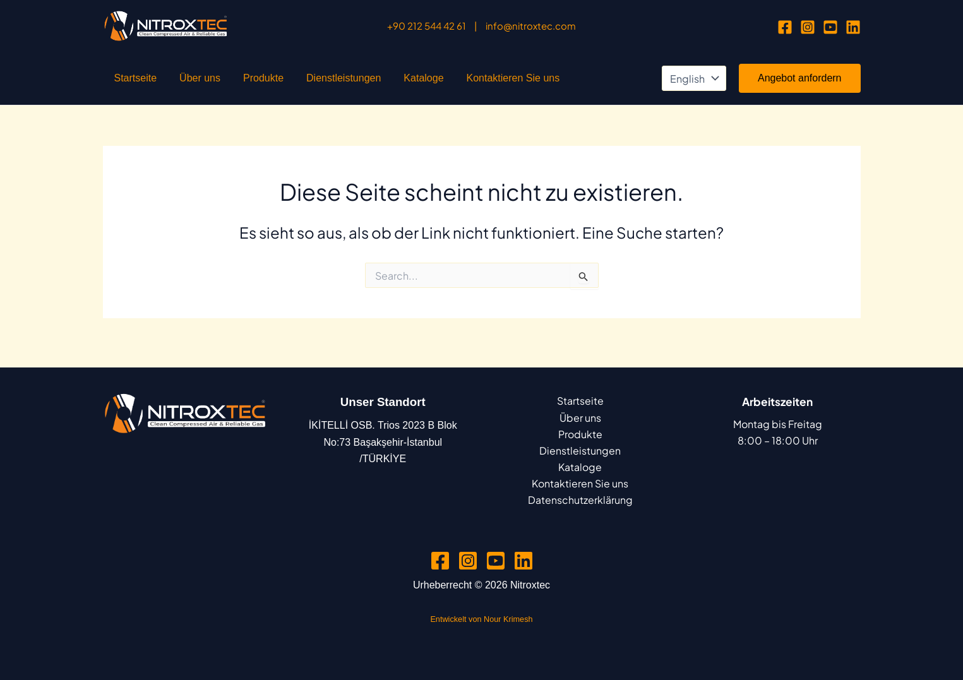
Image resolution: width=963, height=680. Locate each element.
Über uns (180, 82)
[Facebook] (785, 27)
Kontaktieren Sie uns (444, 82)
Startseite (129, 82)
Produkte (232, 82)
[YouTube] (830, 27)
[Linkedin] (853, 27)
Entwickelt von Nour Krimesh (482, 619)
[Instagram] (807, 27)
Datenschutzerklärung (580, 500)
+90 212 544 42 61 (426, 26)
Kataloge (366, 82)
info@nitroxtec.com (531, 26)
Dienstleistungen (299, 82)
